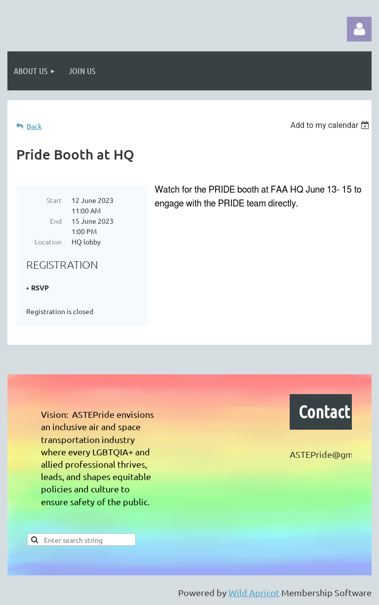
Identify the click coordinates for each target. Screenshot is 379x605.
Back (34, 126)
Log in (359, 29)
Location (48, 241)
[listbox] (331, 125)
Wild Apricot (253, 592)
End (56, 220)
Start (54, 200)
